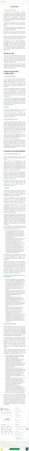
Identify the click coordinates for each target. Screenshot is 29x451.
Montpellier (6, 431)
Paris (2, 426)
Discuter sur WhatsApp (19, 435)
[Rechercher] (25, 1)
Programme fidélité (18, 422)
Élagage (16, 413)
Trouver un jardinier (18, 415)
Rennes (2, 429)
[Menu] (27, 1)
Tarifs (16, 418)
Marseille (8, 426)
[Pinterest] (11, 416)
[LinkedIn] (5, 416)
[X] (9, 416)
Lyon (5, 426)
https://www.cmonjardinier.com (10, 13)
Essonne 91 (2, 434)
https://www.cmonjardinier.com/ (14, 130)
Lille (5, 429)
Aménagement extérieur (18, 411)
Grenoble (10, 431)
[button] (2, 450)
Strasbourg (9, 429)
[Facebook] (1, 416)
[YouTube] (7, 416)
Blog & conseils (17, 420)
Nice (2, 431)
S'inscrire (27, 429)
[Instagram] (3, 416)
